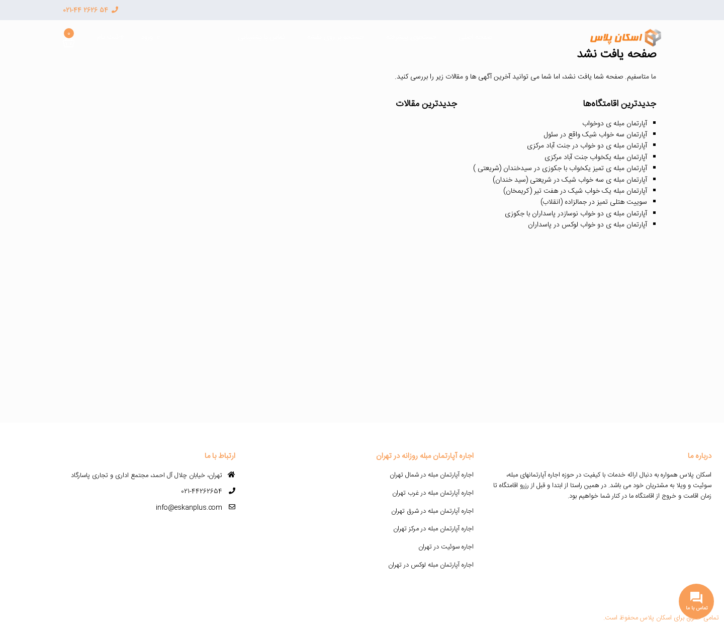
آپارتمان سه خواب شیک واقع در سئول (595, 135)
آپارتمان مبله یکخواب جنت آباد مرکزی (596, 157)
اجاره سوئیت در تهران (446, 547)
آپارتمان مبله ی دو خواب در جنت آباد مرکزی (587, 146)
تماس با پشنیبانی (261, 37)
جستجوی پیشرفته (411, 37)
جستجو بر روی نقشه (335, 37)
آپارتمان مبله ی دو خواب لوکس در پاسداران (587, 225)
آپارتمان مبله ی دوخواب (614, 124)
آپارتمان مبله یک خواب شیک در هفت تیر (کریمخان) (575, 191)
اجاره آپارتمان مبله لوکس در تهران (431, 565)
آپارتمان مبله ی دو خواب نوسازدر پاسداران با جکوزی (576, 214)
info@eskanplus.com (189, 507)
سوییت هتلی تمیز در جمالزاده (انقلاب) (593, 202)
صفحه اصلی (475, 37)
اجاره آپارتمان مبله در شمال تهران (432, 475)
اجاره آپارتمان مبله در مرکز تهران (433, 528)
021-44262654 (201, 491)
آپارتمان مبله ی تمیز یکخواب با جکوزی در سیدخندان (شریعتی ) (560, 169)
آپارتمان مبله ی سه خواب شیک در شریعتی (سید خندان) (570, 180)
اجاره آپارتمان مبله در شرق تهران (432, 511)
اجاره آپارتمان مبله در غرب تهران (433, 493)
